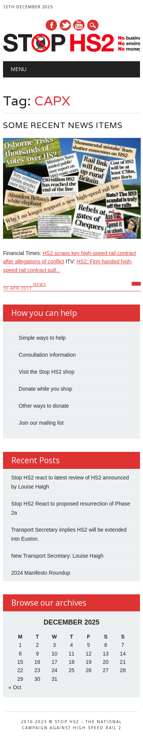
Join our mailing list (41, 423)
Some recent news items (63, 125)
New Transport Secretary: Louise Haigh (57, 556)
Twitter (65, 25)
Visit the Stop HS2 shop (47, 372)
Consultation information (47, 355)
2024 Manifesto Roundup (40, 573)
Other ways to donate (44, 406)
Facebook (51, 25)
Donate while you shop (45, 389)
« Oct (15, 687)
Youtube (79, 25)
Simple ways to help (42, 338)
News (39, 284)
